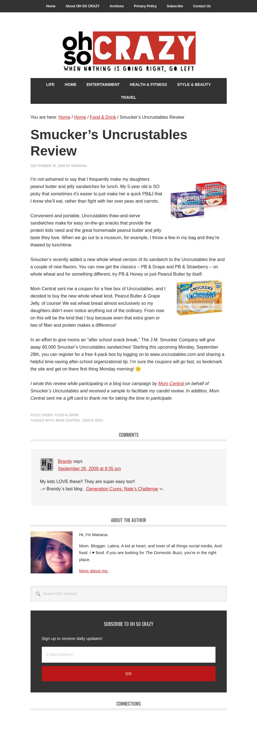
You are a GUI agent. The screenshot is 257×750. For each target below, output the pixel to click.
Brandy (65, 461)
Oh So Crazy (129, 52)
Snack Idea (92, 420)
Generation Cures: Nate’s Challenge (122, 488)
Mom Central (171, 383)
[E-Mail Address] (129, 655)
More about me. (94, 570)
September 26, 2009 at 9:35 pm (89, 468)
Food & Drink (67, 415)
